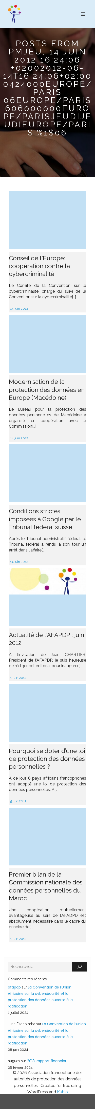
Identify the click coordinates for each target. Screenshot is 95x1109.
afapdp (14, 987)
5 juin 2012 (18, 678)
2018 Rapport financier (46, 1060)
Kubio (62, 1092)
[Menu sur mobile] (83, 14)
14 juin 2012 (19, 308)
